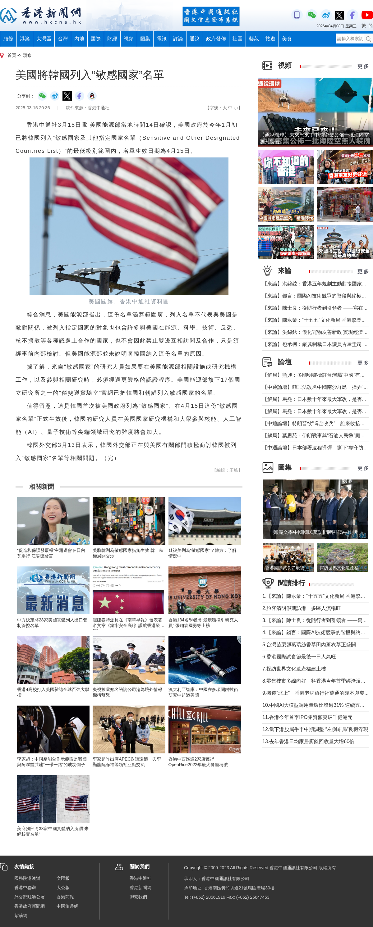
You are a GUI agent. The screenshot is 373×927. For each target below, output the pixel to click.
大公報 (63, 887)
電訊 (162, 38)
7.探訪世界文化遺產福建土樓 (294, 668)
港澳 (25, 38)
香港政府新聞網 (29, 906)
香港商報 (65, 896)
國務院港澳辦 (27, 878)
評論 (178, 38)
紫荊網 (20, 915)
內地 (79, 38)
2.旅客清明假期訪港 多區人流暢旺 (301, 608)
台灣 (63, 38)
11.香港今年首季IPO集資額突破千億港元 (307, 717)
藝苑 (254, 38)
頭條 (8, 38)
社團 (237, 38)
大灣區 (43, 38)
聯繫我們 (138, 896)
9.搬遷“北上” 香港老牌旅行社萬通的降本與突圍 (315, 693)
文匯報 (63, 878)
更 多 (363, 66)
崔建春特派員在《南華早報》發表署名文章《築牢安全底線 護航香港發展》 (127, 625)
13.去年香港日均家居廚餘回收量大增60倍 (308, 741)
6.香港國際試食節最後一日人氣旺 (299, 656)
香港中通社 (140, 878)
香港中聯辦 (25, 887)
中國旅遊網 (67, 906)
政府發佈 (216, 38)
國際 (96, 38)
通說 (195, 38)
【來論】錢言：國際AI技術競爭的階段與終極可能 (316, 295)
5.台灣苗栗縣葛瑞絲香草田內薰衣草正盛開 (309, 644)
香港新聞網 (140, 887)
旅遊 (270, 38)
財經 (112, 38)
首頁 (11, 55)
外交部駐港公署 (29, 896)
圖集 (145, 38)
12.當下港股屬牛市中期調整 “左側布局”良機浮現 (315, 729)
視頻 (129, 38)
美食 (287, 38)
